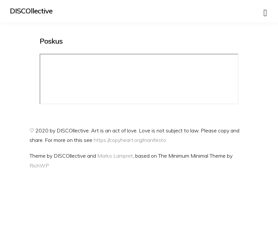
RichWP (39, 165)
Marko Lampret (115, 155)
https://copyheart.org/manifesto (130, 140)
